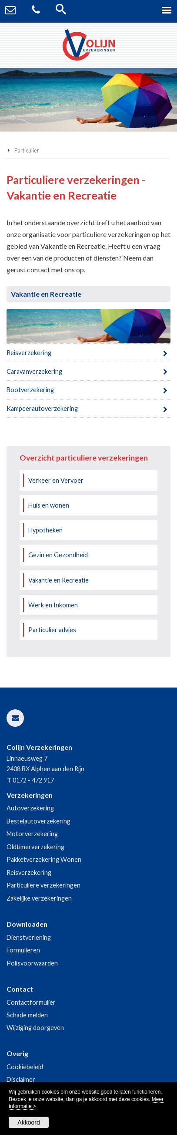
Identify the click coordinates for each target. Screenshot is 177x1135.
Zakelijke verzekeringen (39, 898)
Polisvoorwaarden (32, 963)
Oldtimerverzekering (35, 846)
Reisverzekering (29, 352)
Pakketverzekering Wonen (44, 859)
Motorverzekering (32, 833)
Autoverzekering (30, 808)
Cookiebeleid (25, 1067)
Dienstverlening (29, 937)
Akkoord (28, 1122)
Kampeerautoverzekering (42, 408)
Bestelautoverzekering (38, 821)
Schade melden (27, 1015)
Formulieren (23, 950)
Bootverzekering (30, 389)
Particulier (26, 150)
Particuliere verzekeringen (43, 885)
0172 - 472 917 (33, 780)
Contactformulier (31, 1002)
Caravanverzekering (34, 371)
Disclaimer (21, 1079)
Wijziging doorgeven (35, 1027)
